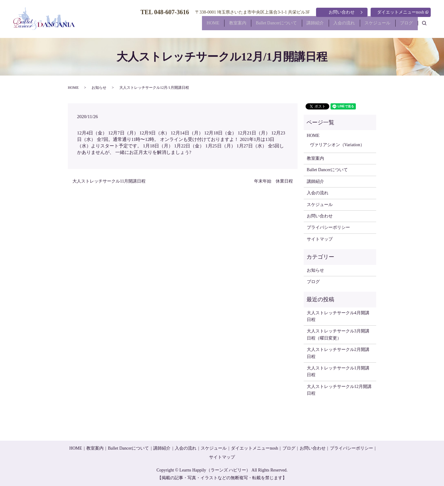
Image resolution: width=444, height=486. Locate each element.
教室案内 (219, 25)
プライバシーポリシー (328, 227)
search (427, 25)
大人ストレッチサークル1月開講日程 (338, 371)
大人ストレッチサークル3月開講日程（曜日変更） (338, 334)
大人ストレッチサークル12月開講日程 (339, 390)
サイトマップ (320, 239)
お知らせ (99, 87)
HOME (191, 25)
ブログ (404, 25)
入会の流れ (336, 25)
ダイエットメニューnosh (402, 12)
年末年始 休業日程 (273, 181)
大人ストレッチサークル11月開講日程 (109, 181)
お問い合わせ (342, 12)
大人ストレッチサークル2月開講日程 (338, 353)
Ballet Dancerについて (261, 25)
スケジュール (372, 25)
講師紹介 (303, 25)
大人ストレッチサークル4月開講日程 (338, 316)
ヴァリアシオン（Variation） (337, 144)
